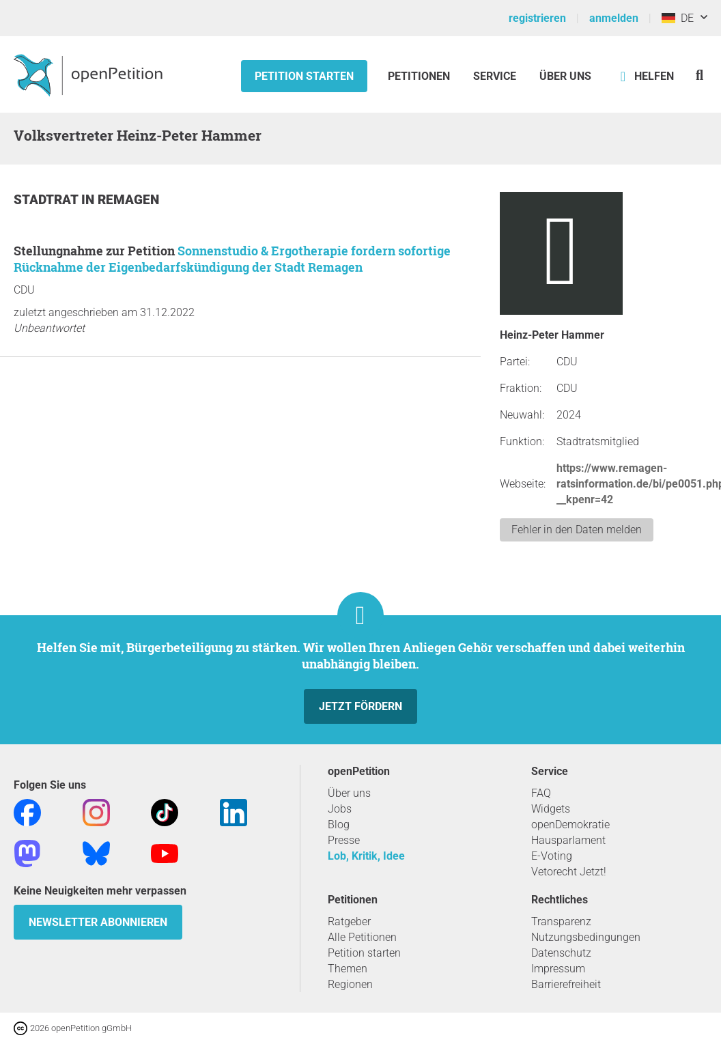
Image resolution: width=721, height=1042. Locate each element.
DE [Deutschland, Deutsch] (678, 18)
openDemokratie (570, 824)
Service (494, 76)
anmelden (613, 18)
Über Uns (565, 76)
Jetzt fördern (360, 706)
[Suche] (699, 75)
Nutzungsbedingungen (585, 937)
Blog (339, 824)
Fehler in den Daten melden (576, 529)
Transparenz (561, 921)
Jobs (340, 808)
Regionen (350, 984)
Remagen (128, 200)
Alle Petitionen (362, 937)
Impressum (558, 968)
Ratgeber (349, 921)
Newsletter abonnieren (98, 922)
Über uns (349, 793)
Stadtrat (47, 200)
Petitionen (420, 76)
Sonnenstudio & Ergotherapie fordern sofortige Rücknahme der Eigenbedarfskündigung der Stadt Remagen (232, 258)
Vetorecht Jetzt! (568, 871)
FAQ (541, 793)
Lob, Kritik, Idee (366, 855)
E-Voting (551, 855)
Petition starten (304, 76)
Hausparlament (568, 840)
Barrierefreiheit (566, 984)
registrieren (537, 18)
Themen (347, 968)
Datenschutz (561, 952)
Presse (344, 840)
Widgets (550, 808)
